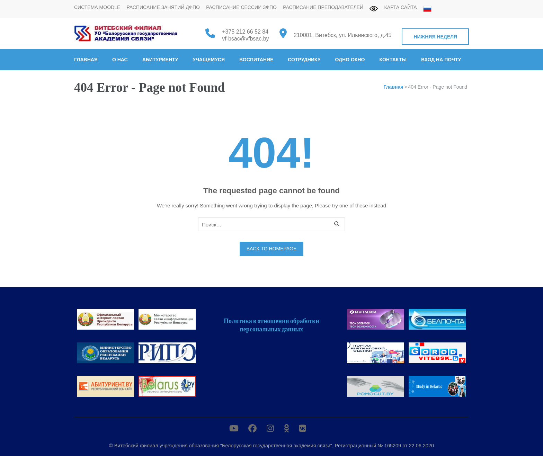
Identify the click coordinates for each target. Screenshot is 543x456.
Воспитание (256, 59)
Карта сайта (400, 7)
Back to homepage (272, 248)
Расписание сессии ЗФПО (241, 7)
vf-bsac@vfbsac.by (245, 39)
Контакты (392, 59)
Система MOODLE (97, 7)
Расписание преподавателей (323, 7)
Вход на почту (441, 59)
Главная (86, 59)
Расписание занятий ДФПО (163, 7)
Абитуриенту (160, 59)
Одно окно (350, 59)
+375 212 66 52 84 (245, 32)
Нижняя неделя (435, 36)
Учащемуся (209, 59)
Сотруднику (304, 59)
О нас (120, 59)
